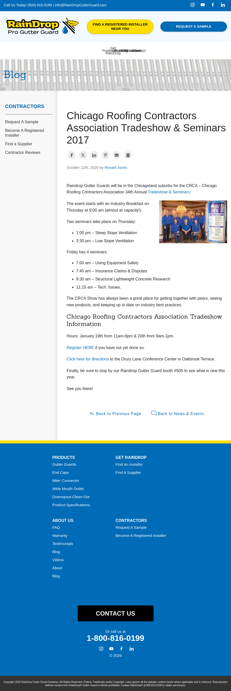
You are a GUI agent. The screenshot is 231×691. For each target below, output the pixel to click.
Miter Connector (65, 480)
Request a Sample (194, 26)
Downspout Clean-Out (71, 496)
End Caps (60, 472)
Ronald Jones (115, 167)
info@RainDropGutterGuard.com (81, 5)
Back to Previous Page (115, 413)
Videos (58, 559)
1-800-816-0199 (115, 638)
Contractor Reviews (22, 152)
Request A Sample (21, 121)
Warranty (60, 535)
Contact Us (115, 612)
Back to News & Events (177, 413)
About (57, 567)
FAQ (56, 527)
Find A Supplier (128, 472)
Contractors (24, 106)
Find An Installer (129, 464)
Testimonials (62, 543)
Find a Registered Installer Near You (120, 27)
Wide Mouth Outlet (68, 488)
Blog (56, 551)
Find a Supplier (18, 143)
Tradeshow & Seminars (169, 192)
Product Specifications (71, 504)
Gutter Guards (64, 464)
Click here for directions (88, 359)
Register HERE (80, 347)
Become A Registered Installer (24, 132)
